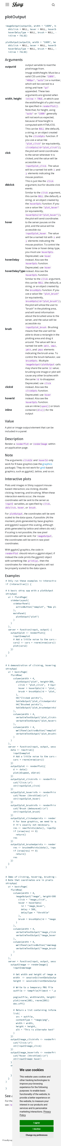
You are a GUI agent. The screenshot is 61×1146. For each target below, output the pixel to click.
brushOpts (35, 290)
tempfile (32, 990)
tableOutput (23, 701)
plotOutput (12, 42)
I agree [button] (36, 1123)
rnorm (37, 642)
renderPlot (22, 444)
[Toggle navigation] (7, 4)
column (17, 678)
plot (15, 645)
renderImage (40, 444)
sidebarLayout (19, 600)
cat (15, 782)
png (15, 997)
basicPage (20, 672)
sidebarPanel (21, 603)
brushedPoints (30, 847)
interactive (18, 584)
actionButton (23, 607)
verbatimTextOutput (27, 717)
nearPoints (28, 828)
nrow (44, 642)
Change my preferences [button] (36, 1135)
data (22, 769)
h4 (17, 697)
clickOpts (39, 136)
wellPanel (21, 730)
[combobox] (54, 4)
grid (42, 467)
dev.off (17, 1003)
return (20, 834)
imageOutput (13, 25)
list (15, 1013)
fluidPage (20, 597)
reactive (26, 750)
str (15, 785)
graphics (47, 464)
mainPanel (19, 613)
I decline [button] (36, 1129)
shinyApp (11, 593)
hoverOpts (35, 203)
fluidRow (16, 675)
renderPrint (50, 779)
